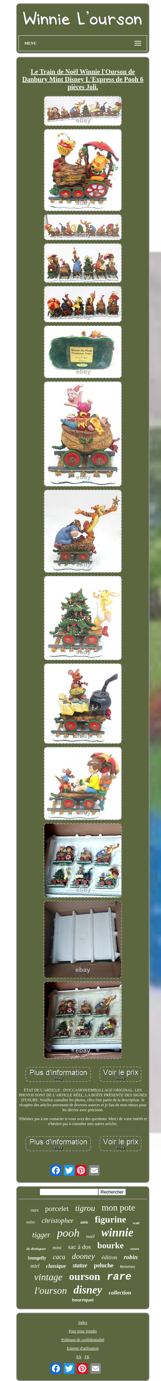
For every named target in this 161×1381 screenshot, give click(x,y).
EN (79, 1357)
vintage (48, 1277)
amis (84, 1222)
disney (87, 1290)
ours (34, 1210)
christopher (58, 1220)
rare (119, 1277)
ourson (84, 1276)
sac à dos (79, 1246)
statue (80, 1265)
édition (109, 1257)
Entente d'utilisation (83, 1348)
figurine (110, 1219)
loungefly (37, 1258)
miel (35, 1266)
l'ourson (50, 1290)
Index (82, 1322)
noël (90, 1236)
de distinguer (36, 1249)
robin (131, 1257)
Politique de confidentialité (82, 1339)
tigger (41, 1235)
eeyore (134, 1249)
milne (30, 1222)
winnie (117, 1232)
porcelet (56, 1208)
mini (57, 1247)
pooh (68, 1233)
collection (120, 1293)
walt (136, 1223)
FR (87, 1357)
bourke (111, 1245)
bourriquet (83, 1299)
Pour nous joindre (83, 1331)
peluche (103, 1265)
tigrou (85, 1208)
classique (56, 1266)
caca (59, 1256)
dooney (83, 1256)
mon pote (118, 1208)
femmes (127, 1266)
